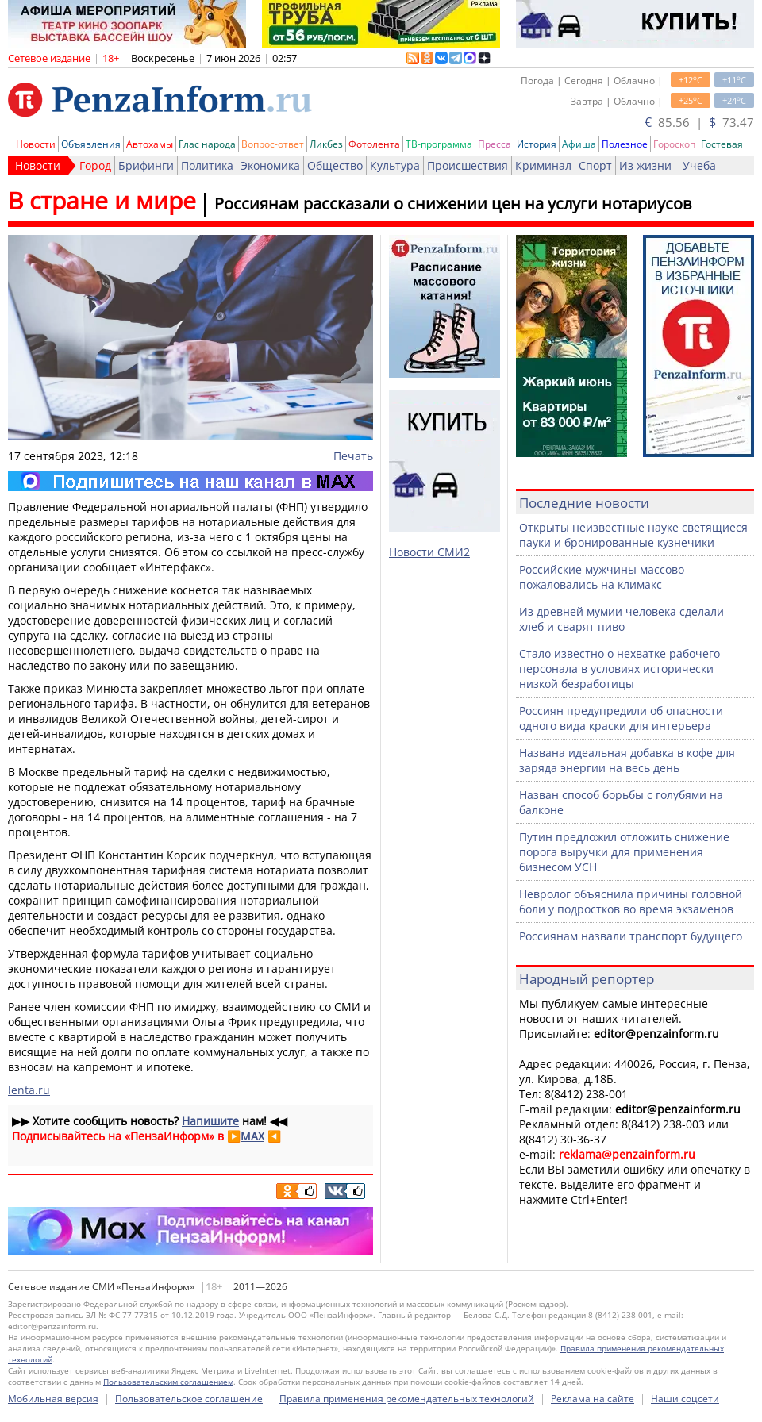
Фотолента (374, 144)
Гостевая (722, 144)
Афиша (579, 144)
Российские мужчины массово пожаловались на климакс (601, 577)
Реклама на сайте (592, 1398)
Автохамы (149, 144)
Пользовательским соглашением (168, 1381)
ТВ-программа (439, 144)
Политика (207, 165)
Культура (395, 165)
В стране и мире (102, 200)
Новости (36, 144)
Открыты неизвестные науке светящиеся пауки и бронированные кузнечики (633, 535)
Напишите (210, 1120)
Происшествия (467, 165)
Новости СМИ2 (429, 551)
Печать (353, 455)
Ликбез (326, 144)
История (536, 144)
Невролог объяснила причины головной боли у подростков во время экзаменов (630, 901)
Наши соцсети (685, 1398)
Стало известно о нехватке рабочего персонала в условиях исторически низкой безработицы (619, 668)
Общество (335, 165)
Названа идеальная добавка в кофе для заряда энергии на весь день (627, 760)
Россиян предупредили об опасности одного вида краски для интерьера (621, 718)
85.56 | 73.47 (699, 122)
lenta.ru (29, 1089)
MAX (252, 1135)
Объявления (91, 144)
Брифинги (146, 165)
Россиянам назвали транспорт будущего (630, 936)
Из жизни (645, 165)
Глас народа (207, 144)
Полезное (625, 144)
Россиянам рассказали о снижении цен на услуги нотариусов (452, 203)
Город (95, 165)
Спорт (595, 165)
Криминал (543, 165)
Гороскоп (674, 144)
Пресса (494, 144)
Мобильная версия (53, 1398)
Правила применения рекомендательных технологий (406, 1398)
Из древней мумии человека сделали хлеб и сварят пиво (621, 619)
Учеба (699, 165)
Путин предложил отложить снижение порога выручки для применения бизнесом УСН (624, 851)
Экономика (270, 165)
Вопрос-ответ (272, 144)
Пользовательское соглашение (189, 1398)
